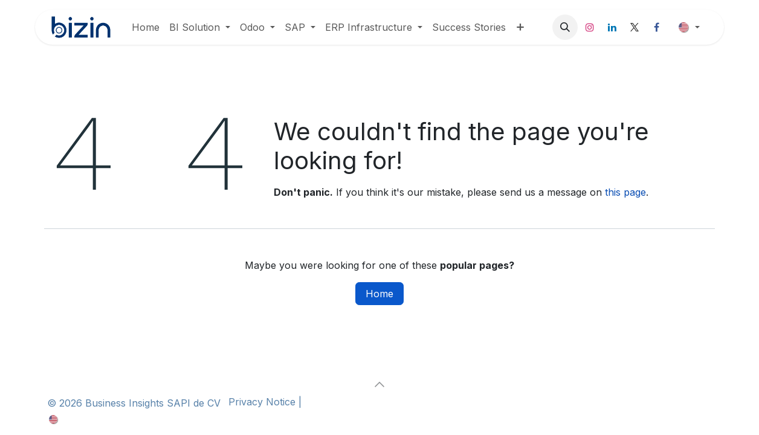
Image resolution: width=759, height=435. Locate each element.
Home (379, 294)
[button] (565, 27)
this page (625, 192)
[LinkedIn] (612, 27)
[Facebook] (657, 27)
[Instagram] (589, 27)
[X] (634, 27)
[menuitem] (145, 27)
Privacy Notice (260, 402)
